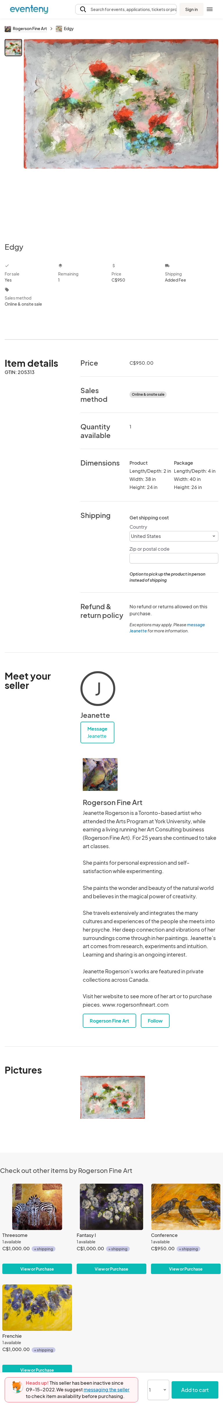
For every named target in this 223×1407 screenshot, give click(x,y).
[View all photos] (121, 136)
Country (138, 527)
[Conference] (186, 1207)
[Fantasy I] (111, 1207)
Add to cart (195, 1389)
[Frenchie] (37, 1307)
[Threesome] (37, 1207)
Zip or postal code (150, 549)
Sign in (191, 9)
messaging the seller (107, 1389)
